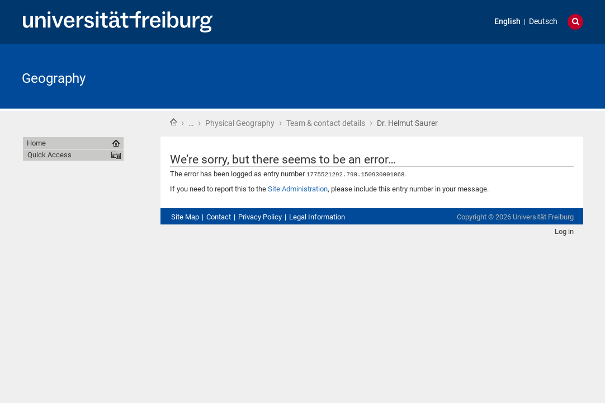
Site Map (185, 216)
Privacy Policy (260, 216)
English (507, 21)
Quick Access (49, 155)
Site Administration (298, 188)
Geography (54, 78)
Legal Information (317, 216)
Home (173, 122)
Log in (564, 231)
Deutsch (543, 21)
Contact (218, 216)
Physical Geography (240, 123)
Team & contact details (325, 123)
